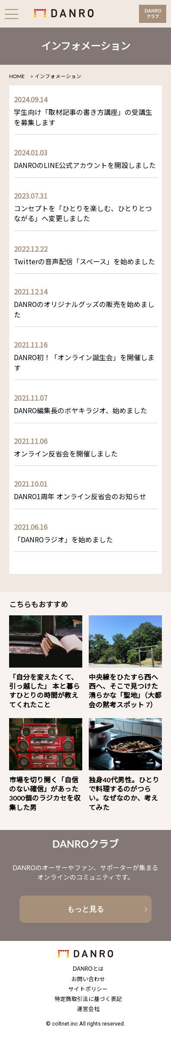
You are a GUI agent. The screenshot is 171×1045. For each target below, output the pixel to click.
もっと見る (85, 909)
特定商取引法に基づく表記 (88, 999)
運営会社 (88, 1009)
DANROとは (88, 969)
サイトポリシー (88, 989)
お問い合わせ (88, 979)
